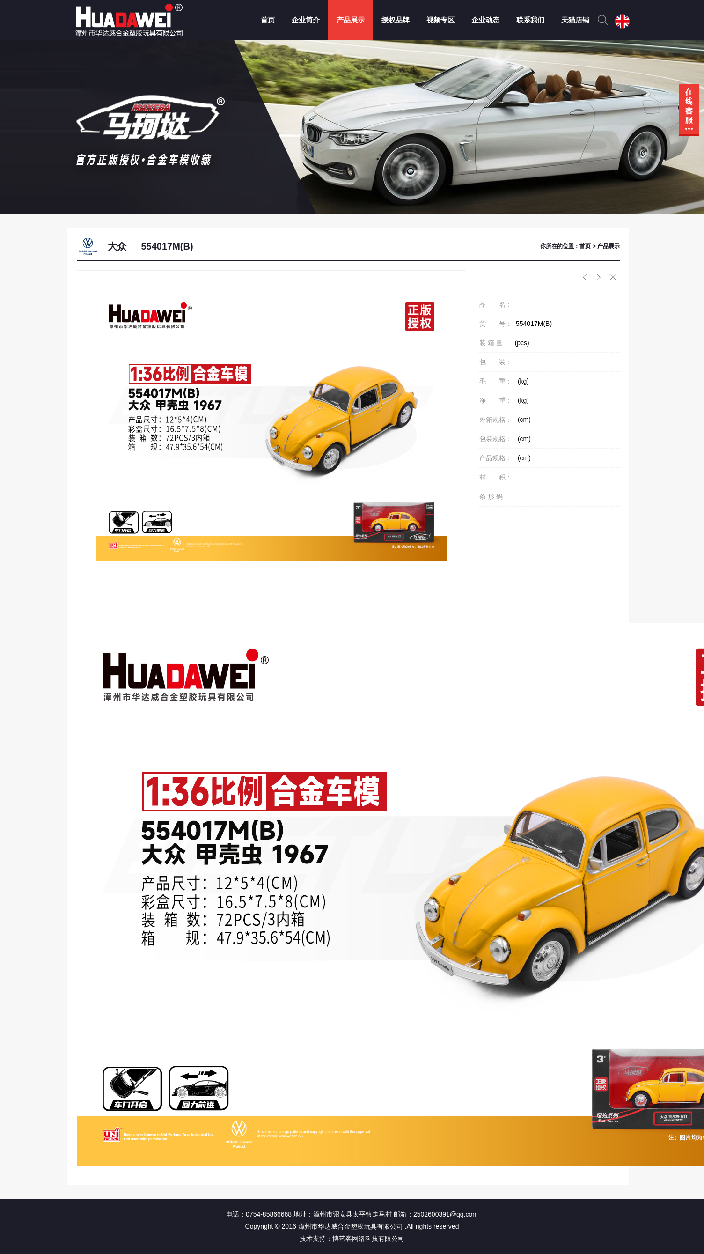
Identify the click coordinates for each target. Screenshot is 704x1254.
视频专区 (440, 20)
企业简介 (306, 20)
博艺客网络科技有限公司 (368, 1238)
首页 (268, 20)
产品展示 (351, 20)
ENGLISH (643, 21)
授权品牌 (395, 20)
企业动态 (485, 20)
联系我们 (530, 20)
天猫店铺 (575, 20)
